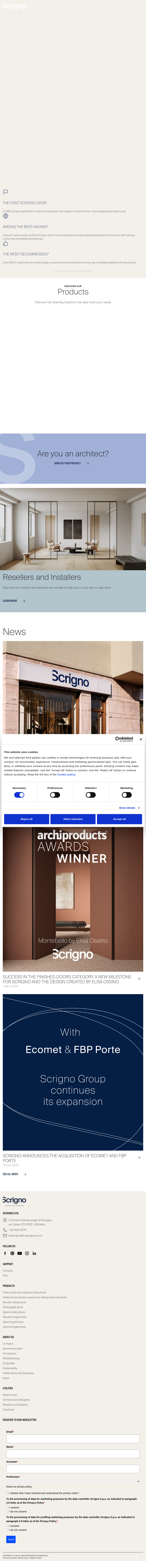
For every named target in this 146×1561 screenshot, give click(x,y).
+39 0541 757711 (17, 1230)
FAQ (5, 1275)
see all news (16, 1174)
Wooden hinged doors (15, 1317)
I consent (14, 1507)
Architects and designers (16, 1399)
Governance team (13, 1348)
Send (11, 1539)
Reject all (27, 819)
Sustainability (10, 1368)
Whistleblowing (11, 1358)
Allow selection (73, 819)
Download (8, 1409)
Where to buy (10, 1394)
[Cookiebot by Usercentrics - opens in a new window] (117, 739)
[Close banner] (141, 739)
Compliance (9, 1353)
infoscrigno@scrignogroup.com (25, 1235)
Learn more (15, 601)
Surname (12, 1461)
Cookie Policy (23, 1558)
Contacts (8, 1270)
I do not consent (18, 1511)
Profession (13, 1476)
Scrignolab (9, 1363)
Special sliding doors (14, 1312)
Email (10, 1431)
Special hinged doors (14, 1326)
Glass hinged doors (13, 1322)
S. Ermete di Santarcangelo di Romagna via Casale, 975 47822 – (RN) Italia (30, 1222)
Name (10, 1446)
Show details (127, 807)
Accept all (119, 819)
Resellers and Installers (15, 1404)
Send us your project (73, 463)
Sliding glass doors (13, 1307)
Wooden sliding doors (14, 1302)
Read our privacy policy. (19, 1486)
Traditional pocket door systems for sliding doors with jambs (35, 1297)
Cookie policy (66, 774)
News (6, 1378)
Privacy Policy (36, 1558)
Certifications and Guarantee (18, 1373)
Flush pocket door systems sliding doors (24, 1292)
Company (8, 1343)
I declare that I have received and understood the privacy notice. (44, 1493)
